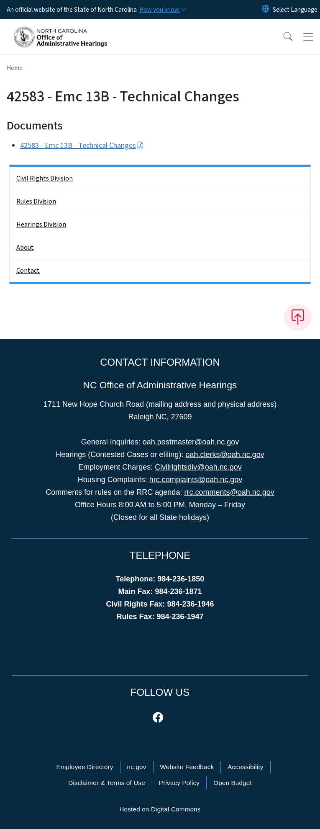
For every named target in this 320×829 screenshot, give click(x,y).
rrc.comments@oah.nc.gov (229, 492)
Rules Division (36, 201)
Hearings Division (41, 224)
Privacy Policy (179, 782)
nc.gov (136, 766)
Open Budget (232, 782)
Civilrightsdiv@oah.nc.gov (198, 467)
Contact (28, 270)
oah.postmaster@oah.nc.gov (191, 442)
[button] (282, 37)
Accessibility (245, 766)
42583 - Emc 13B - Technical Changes (82, 145)
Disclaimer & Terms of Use (106, 782)
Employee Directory (84, 766)
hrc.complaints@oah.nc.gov (195, 479)
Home (15, 67)
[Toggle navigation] (308, 37)
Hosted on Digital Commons (159, 809)
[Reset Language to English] (265, 9)
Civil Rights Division (44, 178)
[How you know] (162, 9)
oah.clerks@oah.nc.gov (224, 454)
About (25, 247)
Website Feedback (187, 766)
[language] (295, 9)
